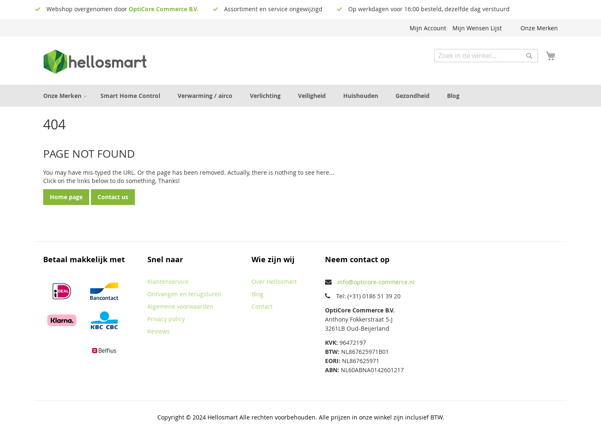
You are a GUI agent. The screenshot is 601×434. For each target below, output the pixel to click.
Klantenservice (167, 281)
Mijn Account (428, 28)
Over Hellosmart (274, 281)
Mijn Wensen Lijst (477, 28)
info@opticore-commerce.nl (376, 282)
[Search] (529, 55)
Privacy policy (166, 319)
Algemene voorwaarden (180, 306)
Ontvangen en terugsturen (184, 294)
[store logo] (95, 61)
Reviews (158, 331)
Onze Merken (539, 28)
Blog (258, 294)
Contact (262, 306)
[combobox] (486, 55)
